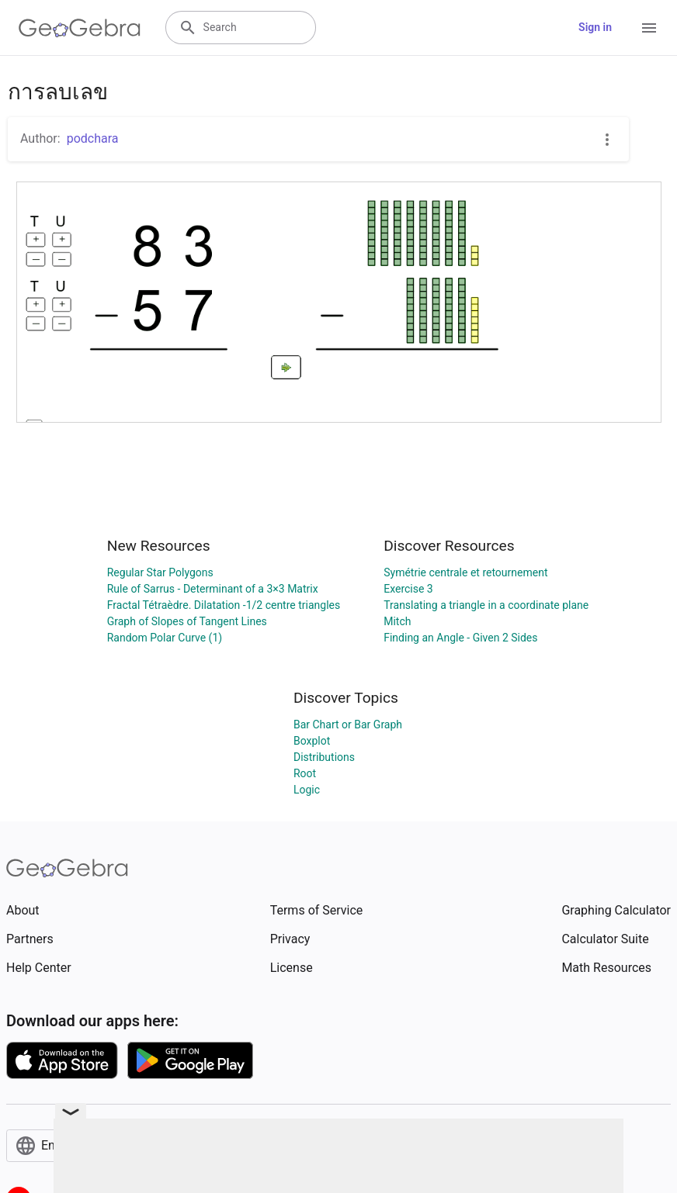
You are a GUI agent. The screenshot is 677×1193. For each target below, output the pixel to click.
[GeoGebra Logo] (80, 28)
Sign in (595, 27)
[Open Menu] (649, 28)
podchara (93, 138)
